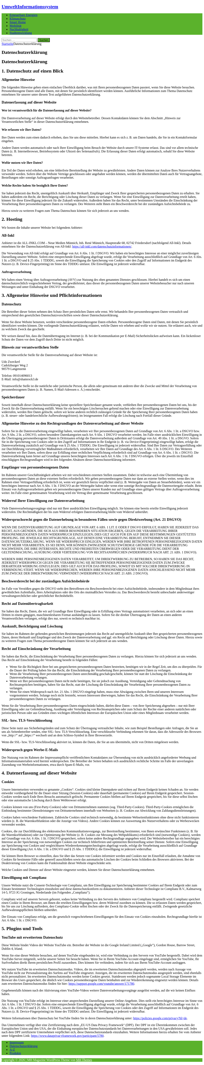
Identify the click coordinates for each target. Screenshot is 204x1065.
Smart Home (18, 22)
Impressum (17, 1042)
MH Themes (84, 1060)
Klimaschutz (18, 18)
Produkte (15, 1053)
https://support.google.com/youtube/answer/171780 (101, 983)
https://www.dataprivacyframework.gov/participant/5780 (67, 1035)
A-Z (12, 1049)
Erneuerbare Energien (23, 15)
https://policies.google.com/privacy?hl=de (160, 1018)
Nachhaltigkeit (19, 29)
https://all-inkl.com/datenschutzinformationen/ (101, 246)
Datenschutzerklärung (23, 1046)
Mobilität (16, 25)
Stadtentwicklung (21, 33)
